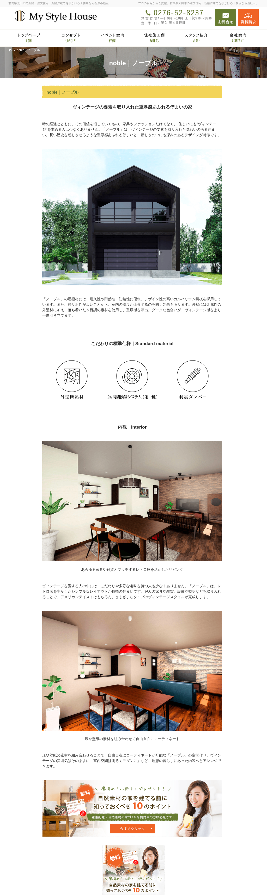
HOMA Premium (221, 244)
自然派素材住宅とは (219, 264)
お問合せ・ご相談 (217, 388)
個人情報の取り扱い (219, 409)
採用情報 (210, 368)
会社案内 (210, 336)
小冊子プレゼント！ (219, 378)
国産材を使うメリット (221, 274)
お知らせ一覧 (214, 399)
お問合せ (225, 17)
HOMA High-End (221, 228)
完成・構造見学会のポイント (226, 316)
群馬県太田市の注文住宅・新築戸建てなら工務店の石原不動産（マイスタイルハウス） (169, 883)
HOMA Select (219, 236)
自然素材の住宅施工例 (221, 305)
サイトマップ (214, 420)
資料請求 (248, 17)
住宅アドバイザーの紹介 (223, 357)
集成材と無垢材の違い (221, 285)
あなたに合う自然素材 (221, 295)
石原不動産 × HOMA (219, 218)
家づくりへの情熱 (217, 347)
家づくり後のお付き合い (223, 326)
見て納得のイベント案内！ (225, 253)
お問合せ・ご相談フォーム (227, 860)
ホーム (208, 208)
